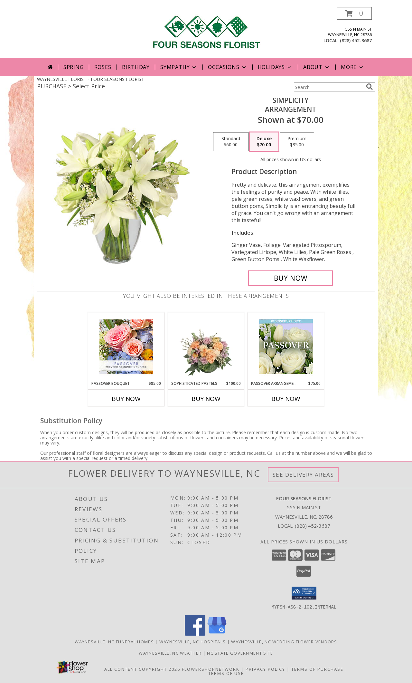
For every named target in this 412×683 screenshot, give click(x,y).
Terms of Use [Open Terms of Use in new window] (226, 673)
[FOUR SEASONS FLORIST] (206, 29)
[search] (369, 86)
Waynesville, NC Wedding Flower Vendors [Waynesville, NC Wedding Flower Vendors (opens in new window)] (284, 641)
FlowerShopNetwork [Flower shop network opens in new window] (210, 669)
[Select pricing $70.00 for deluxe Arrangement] (264, 141)
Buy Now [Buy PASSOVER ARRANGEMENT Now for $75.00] (285, 399)
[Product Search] (328, 87)
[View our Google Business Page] (217, 633)
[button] (354, 13)
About (316, 67)
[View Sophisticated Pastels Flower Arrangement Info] (206, 346)
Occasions (227, 67)
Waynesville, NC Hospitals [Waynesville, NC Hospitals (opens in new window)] (192, 641)
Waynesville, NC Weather (170, 653)
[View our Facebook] (195, 633)
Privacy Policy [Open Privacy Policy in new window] (265, 669)
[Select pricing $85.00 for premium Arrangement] (297, 141)
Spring (73, 67)
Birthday (136, 67)
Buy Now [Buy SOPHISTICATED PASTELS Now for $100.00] (206, 399)
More (352, 67)
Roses (102, 67)
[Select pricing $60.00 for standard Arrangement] (230, 141)
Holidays (275, 67)
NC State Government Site (240, 653)
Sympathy (178, 67)
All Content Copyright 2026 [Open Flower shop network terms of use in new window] (142, 669)
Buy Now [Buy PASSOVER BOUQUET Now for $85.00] (126, 399)
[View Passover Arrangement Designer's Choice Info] (286, 346)
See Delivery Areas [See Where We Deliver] (303, 474)
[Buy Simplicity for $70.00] (290, 278)
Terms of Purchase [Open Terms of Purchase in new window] (317, 669)
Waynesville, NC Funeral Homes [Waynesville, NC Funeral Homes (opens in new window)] (114, 641)
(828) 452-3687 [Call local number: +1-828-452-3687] (356, 40)
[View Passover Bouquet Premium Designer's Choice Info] (126, 346)
